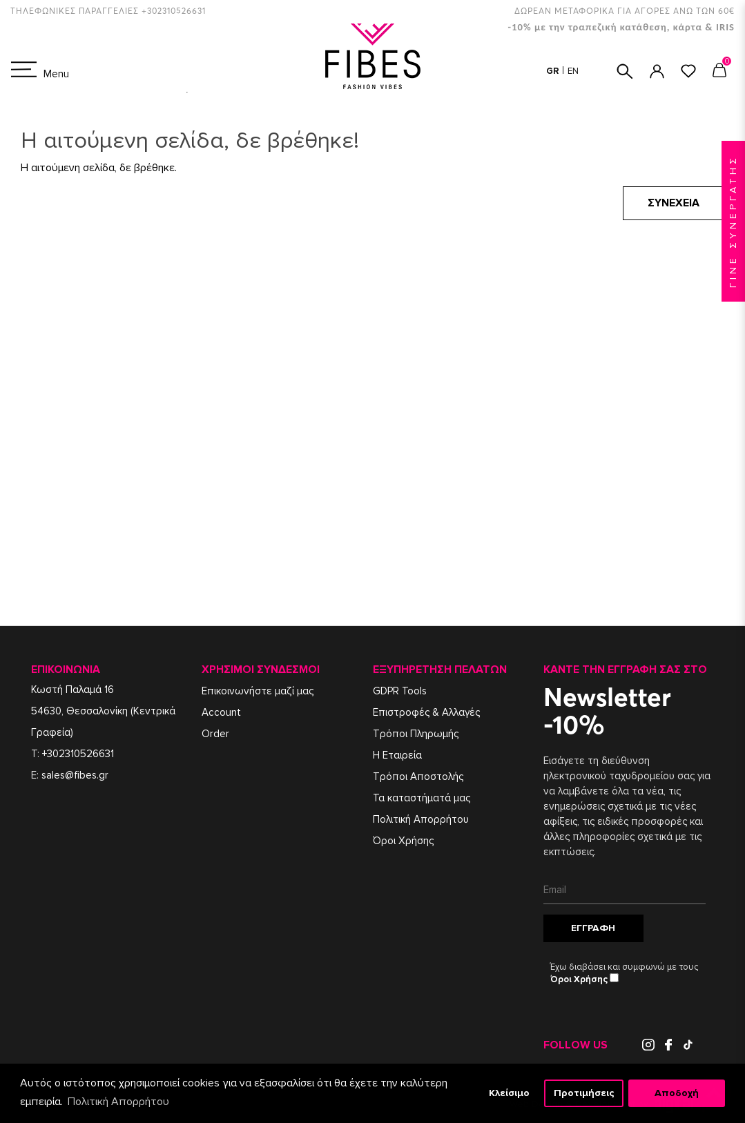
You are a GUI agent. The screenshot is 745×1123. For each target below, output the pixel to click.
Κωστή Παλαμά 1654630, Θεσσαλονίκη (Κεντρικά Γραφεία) (103, 711)
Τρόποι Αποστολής (418, 776)
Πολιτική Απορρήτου (421, 819)
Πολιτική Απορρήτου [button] (118, 1102)
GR (553, 71)
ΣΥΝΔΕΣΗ (657, 71)
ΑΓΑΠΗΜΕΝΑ (688, 71)
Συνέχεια (673, 203)
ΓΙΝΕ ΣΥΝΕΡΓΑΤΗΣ (733, 221)
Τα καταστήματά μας (421, 798)
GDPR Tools (400, 691)
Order (215, 733)
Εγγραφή (593, 928)
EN (573, 71)
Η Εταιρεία (397, 755)
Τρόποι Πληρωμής (415, 733)
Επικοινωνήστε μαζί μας (257, 691)
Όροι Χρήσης (403, 840)
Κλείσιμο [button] (509, 1093)
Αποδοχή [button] (677, 1093)
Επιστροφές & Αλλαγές (426, 712)
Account (221, 712)
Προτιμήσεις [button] (584, 1093)
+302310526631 (78, 754)
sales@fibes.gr (74, 775)
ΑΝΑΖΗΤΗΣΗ (625, 71)
